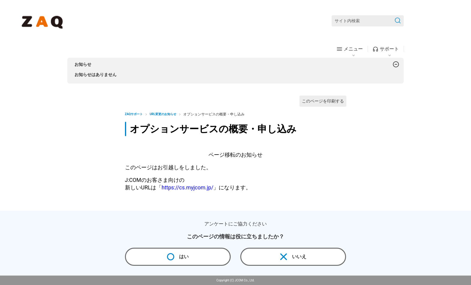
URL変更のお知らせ (163, 114)
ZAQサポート (134, 114)
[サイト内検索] (368, 20)
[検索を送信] (398, 20)
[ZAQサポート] (43, 21)
